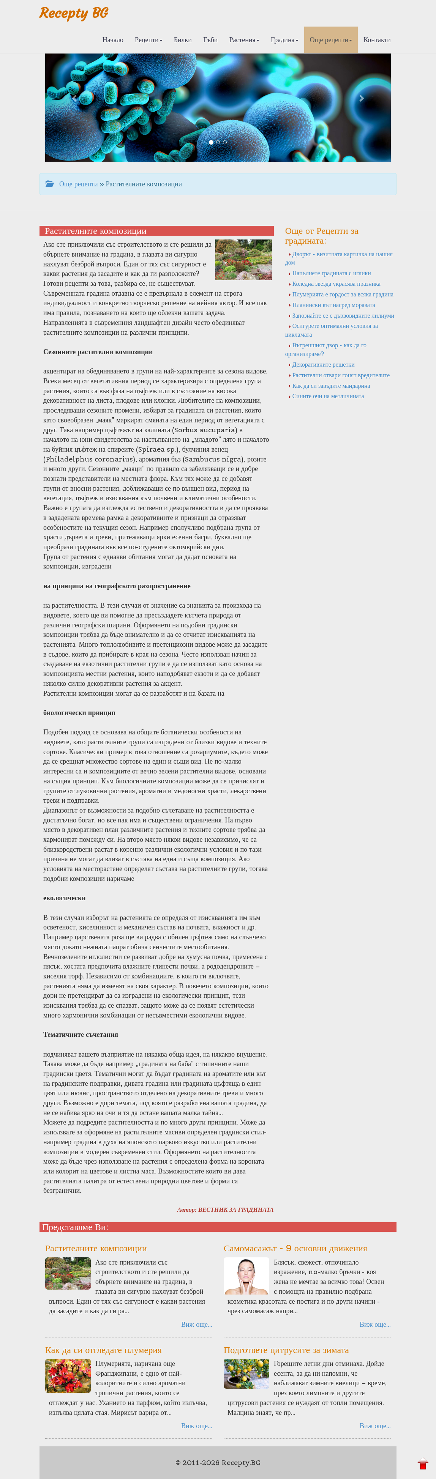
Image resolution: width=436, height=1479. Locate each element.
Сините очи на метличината (326, 396)
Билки (183, 39)
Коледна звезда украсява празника (334, 283)
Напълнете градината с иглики (329, 273)
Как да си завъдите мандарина (329, 385)
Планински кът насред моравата (331, 305)
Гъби (210, 39)
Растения (244, 39)
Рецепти (149, 39)
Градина (285, 39)
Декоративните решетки (321, 364)
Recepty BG (73, 13)
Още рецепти (331, 39)
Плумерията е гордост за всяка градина (340, 294)
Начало (113, 39)
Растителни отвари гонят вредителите (339, 375)
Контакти (377, 39)
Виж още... (196, 1324)
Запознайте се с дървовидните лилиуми (341, 315)
